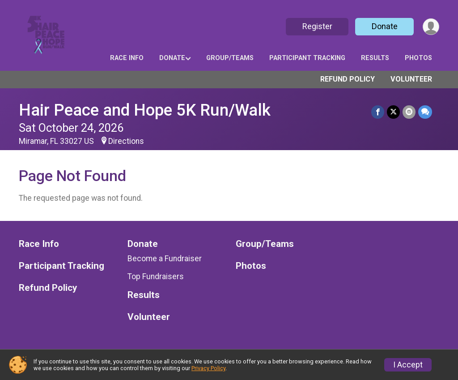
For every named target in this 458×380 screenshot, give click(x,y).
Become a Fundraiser (164, 258)
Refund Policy (347, 79)
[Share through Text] (425, 111)
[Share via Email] (409, 111)
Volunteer (411, 79)
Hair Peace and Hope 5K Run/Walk (145, 110)
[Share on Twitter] (393, 111)
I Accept (408, 364)
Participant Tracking (307, 58)
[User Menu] (431, 26)
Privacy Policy (208, 368)
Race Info (127, 58)
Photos (418, 58)
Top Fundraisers (155, 276)
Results (375, 58)
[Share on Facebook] (377, 111)
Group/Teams (230, 58)
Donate (385, 26)
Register (317, 26)
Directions (126, 141)
